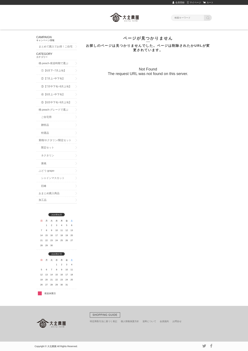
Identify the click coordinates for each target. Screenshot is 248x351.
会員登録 (179, 2)
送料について (149, 321)
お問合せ (177, 321)
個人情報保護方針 (130, 321)
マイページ (195, 2)
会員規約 (164, 321)
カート (210, 2)
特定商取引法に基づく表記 (103, 321)
